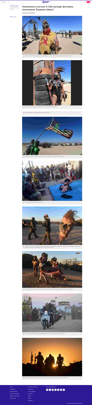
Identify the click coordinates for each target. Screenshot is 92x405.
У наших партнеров (31, 391)
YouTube (29, 398)
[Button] (13, 17)
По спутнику (30, 393)
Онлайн (29, 396)
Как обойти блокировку (14, 393)
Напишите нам (13, 398)
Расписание (30, 400)
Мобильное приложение (14, 396)
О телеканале (12, 389)
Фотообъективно (14, 6)
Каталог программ (13, 391)
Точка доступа (31, 389)
